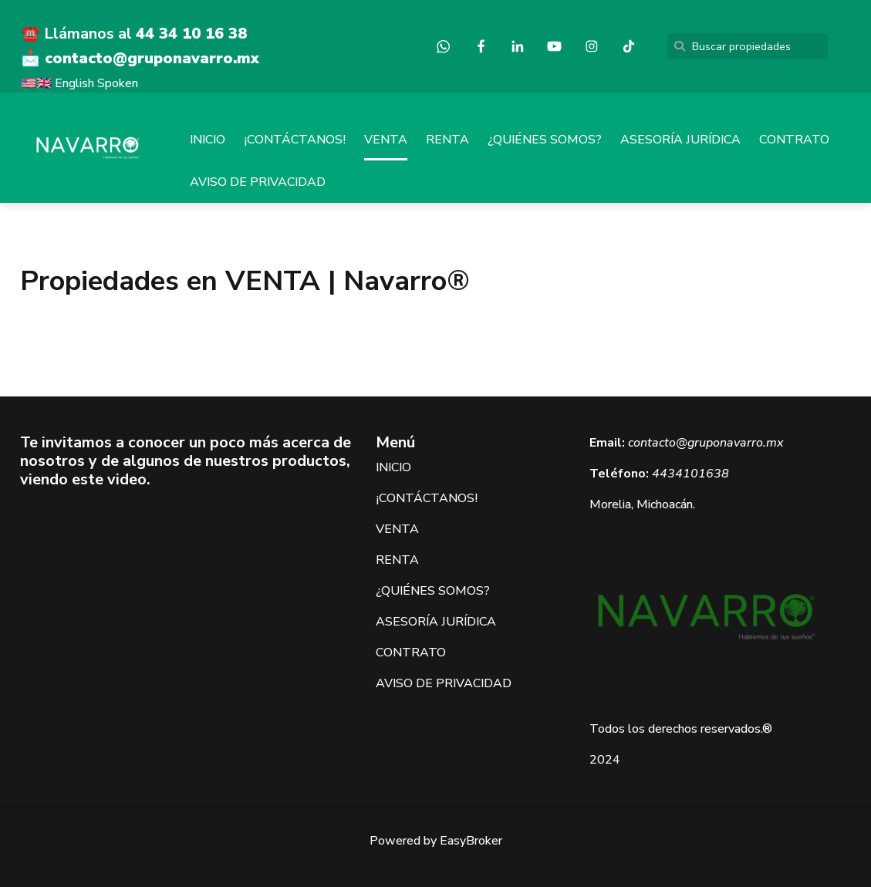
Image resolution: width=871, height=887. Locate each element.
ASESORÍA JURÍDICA (680, 139)
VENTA (385, 139)
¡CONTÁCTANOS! (295, 139)
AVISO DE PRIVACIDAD (258, 182)
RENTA (447, 139)
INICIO (207, 139)
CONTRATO (794, 139)
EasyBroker (471, 840)
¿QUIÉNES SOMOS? (545, 139)
